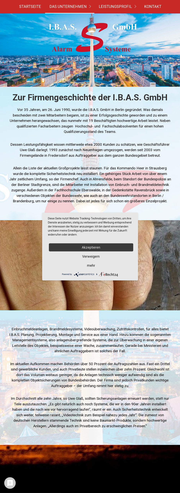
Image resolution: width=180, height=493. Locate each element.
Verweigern (91, 256)
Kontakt (152, 6)
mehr (91, 265)
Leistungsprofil (115, 6)
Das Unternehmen (68, 6)
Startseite (30, 6)
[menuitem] (30, 6)
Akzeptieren (91, 247)
